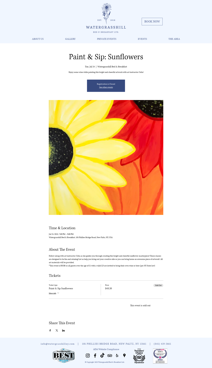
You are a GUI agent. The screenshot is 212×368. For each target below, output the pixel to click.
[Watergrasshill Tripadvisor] (109, 355)
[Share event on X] (57, 330)
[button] (37, 39)
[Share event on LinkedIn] (63, 330)
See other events (106, 87)
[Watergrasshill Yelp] (117, 355)
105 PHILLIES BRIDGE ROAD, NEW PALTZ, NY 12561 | (118, 343)
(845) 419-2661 (162, 343)
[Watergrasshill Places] (124, 355)
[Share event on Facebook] (50, 330)
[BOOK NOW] (152, 21)
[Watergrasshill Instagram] (87, 355)
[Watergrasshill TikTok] (102, 355)
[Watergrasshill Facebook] (95, 355)
